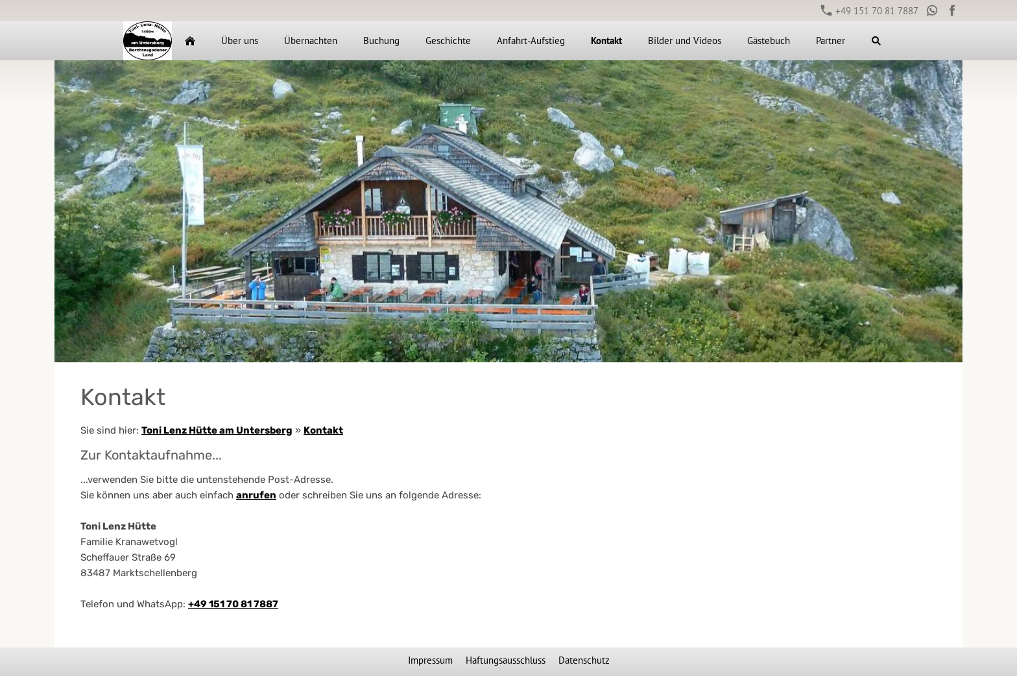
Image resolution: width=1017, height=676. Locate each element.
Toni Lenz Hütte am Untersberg (217, 430)
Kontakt (323, 430)
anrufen (256, 495)
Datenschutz (584, 660)
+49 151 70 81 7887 (869, 11)
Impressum (430, 660)
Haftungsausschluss (505, 660)
